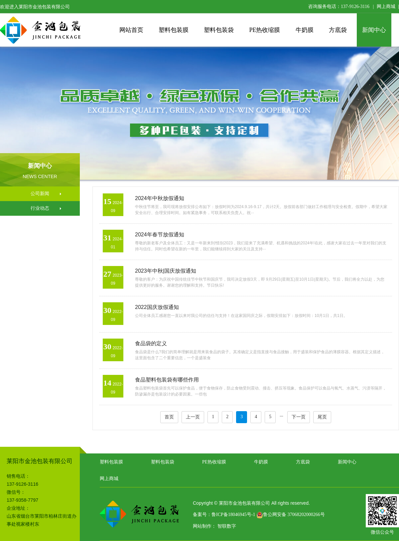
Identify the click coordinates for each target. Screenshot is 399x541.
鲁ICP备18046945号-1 (233, 514)
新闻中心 (374, 30)
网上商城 (386, 6)
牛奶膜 (305, 30)
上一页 (193, 416)
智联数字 (226, 526)
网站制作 (202, 526)
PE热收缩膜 (264, 30)
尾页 (322, 416)
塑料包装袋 (219, 30)
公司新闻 (40, 193)
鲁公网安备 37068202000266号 (290, 514)
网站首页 (131, 30)
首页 (169, 416)
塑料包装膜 (174, 30)
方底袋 (338, 30)
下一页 (299, 416)
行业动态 (40, 208)
